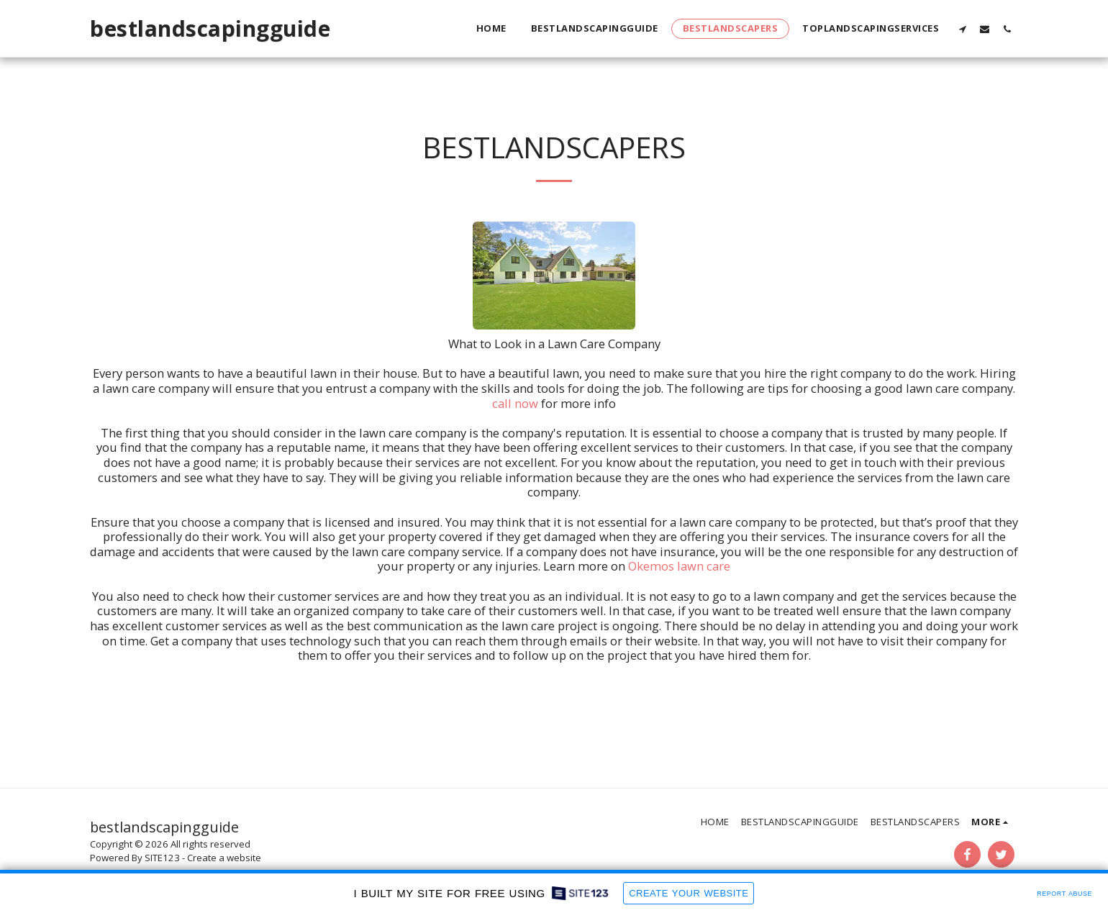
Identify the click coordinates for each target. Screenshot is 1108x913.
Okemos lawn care (679, 566)
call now (515, 403)
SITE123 (162, 857)
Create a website (224, 857)
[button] (962, 29)
